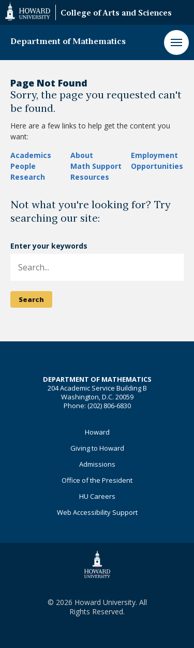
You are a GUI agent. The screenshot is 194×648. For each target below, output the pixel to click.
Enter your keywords (48, 246)
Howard (97, 432)
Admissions (97, 464)
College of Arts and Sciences (116, 14)
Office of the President (97, 480)
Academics (30, 155)
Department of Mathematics (68, 42)
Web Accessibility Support (97, 512)
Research (27, 177)
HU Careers (97, 496)
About (81, 155)
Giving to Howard (97, 448)
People (23, 166)
